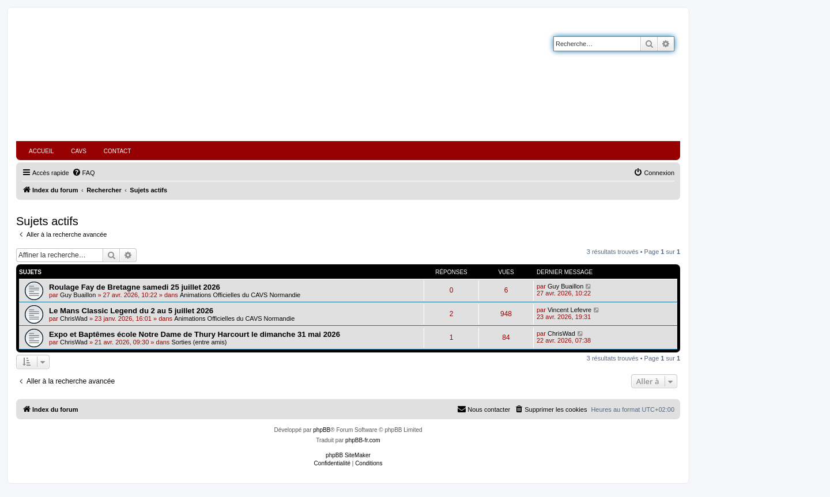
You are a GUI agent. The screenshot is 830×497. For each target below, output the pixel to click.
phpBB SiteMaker (348, 455)
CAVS (78, 151)
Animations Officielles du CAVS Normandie (240, 294)
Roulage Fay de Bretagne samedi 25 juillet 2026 (134, 287)
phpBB (321, 430)
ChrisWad (74, 318)
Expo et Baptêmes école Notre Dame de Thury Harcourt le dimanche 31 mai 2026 (194, 334)
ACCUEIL (41, 151)
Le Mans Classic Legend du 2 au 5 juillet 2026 (131, 310)
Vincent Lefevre (569, 309)
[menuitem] (83, 173)
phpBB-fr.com (362, 440)
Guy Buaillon (78, 294)
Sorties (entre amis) (199, 342)
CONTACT (117, 151)
